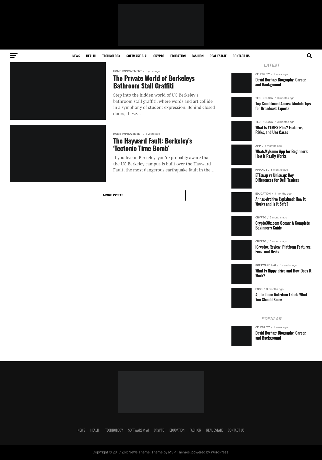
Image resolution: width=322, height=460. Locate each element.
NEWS (76, 55)
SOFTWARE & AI (136, 55)
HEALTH (91, 55)
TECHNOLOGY (111, 55)
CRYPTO (158, 55)
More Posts (113, 195)
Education (178, 55)
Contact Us (241, 55)
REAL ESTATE (218, 55)
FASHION (198, 55)
